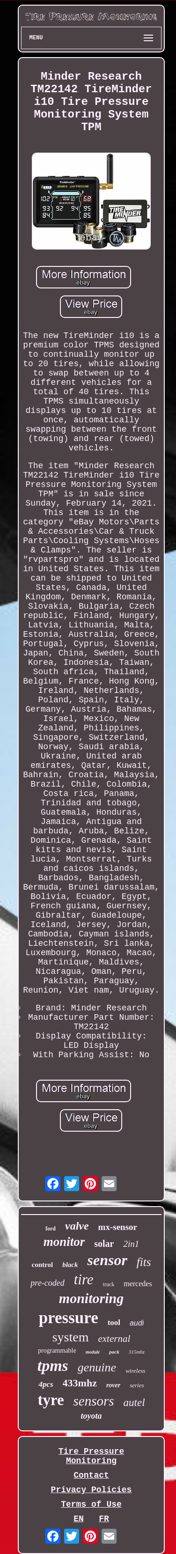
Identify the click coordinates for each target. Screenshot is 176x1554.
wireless (135, 1370)
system (70, 1337)
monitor (64, 1242)
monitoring (91, 1298)
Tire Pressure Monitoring (91, 1456)
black (70, 1264)
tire (84, 1279)
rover (113, 1385)
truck (109, 1284)
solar (104, 1243)
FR (104, 1519)
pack (114, 1352)
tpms (52, 1365)
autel (134, 1402)
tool (114, 1322)
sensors (93, 1400)
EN (78, 1519)
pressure (68, 1318)
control (42, 1264)
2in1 (131, 1244)
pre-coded (47, 1283)
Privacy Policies (91, 1490)
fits (144, 1262)
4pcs (45, 1384)
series (137, 1385)
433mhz (80, 1383)
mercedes (138, 1284)
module (93, 1352)
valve (77, 1226)
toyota (91, 1416)
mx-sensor (117, 1227)
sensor (107, 1260)
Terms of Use (91, 1504)
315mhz (137, 1352)
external (114, 1338)
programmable (57, 1350)
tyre (50, 1400)
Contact (91, 1475)
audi (137, 1323)
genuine (97, 1367)
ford (50, 1228)
